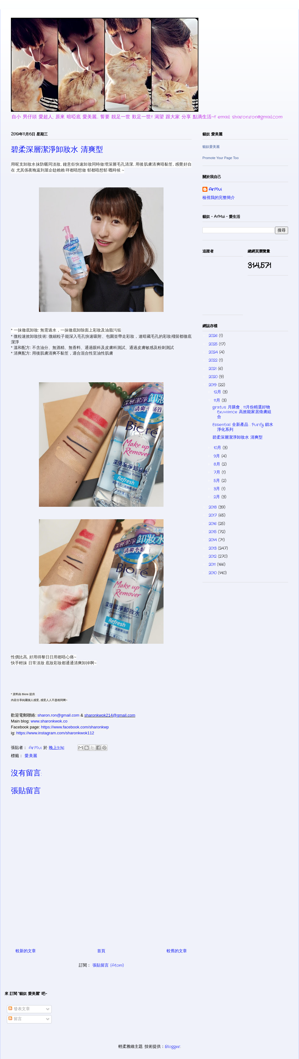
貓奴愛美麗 (211, 146)
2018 (213, 507)
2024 (214, 352)
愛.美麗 (31, 756)
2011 (213, 564)
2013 (213, 548)
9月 (217, 456)
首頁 (101, 951)
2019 (213, 385)
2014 (213, 540)
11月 (218, 400)
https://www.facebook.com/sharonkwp (75, 727)
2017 (213, 515)
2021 (213, 369)
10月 (218, 448)
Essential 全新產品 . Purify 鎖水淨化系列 (242, 427)
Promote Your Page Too (220, 158)
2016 (213, 524)
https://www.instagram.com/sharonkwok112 (55, 733)
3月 (217, 489)
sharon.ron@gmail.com (58, 715)
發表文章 (19, 1009)
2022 (214, 360)
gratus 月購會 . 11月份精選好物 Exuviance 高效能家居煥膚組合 (241, 412)
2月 (217, 497)
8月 (218, 464)
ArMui (215, 189)
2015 (213, 532)
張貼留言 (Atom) (108, 965)
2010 (213, 573)
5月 (217, 481)
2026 (214, 336)
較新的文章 (26, 951)
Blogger (172, 1047)
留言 (15, 1019)
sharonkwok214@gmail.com (109, 715)
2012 (213, 556)
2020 (214, 377)
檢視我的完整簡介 (218, 198)
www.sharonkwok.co (49, 721)
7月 (218, 472)
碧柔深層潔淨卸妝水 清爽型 (237, 437)
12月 (218, 392)
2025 (214, 344)
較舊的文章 (177, 951)
